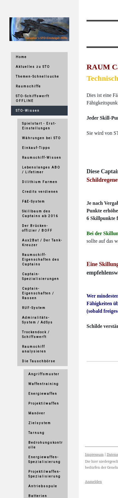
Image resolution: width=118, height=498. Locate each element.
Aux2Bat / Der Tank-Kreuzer (42, 243)
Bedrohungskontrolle (45, 445)
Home (21, 57)
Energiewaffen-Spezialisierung (44, 459)
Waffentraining (43, 384)
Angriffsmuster (43, 374)
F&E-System (33, 201)
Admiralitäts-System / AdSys (37, 320)
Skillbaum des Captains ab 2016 (40, 214)
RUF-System (34, 308)
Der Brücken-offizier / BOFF (37, 228)
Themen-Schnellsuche (37, 76)
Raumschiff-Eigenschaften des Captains (40, 259)
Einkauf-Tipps (36, 148)
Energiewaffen (42, 393)
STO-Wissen (28, 110)
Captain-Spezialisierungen (40, 276)
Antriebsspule (42, 486)
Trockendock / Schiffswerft (36, 334)
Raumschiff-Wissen (41, 157)
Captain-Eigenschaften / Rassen (38, 293)
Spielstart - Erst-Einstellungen (39, 126)
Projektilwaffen (43, 403)
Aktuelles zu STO (33, 66)
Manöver (36, 413)
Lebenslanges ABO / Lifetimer (41, 170)
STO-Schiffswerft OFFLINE (32, 98)
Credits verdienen (40, 191)
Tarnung (36, 433)
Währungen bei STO (41, 138)
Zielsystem (39, 423)
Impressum (94, 454)
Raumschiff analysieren (34, 349)
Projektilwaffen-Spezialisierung (44, 474)
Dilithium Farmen (40, 182)
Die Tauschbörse (38, 361)
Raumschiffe (28, 86)
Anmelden (93, 481)
